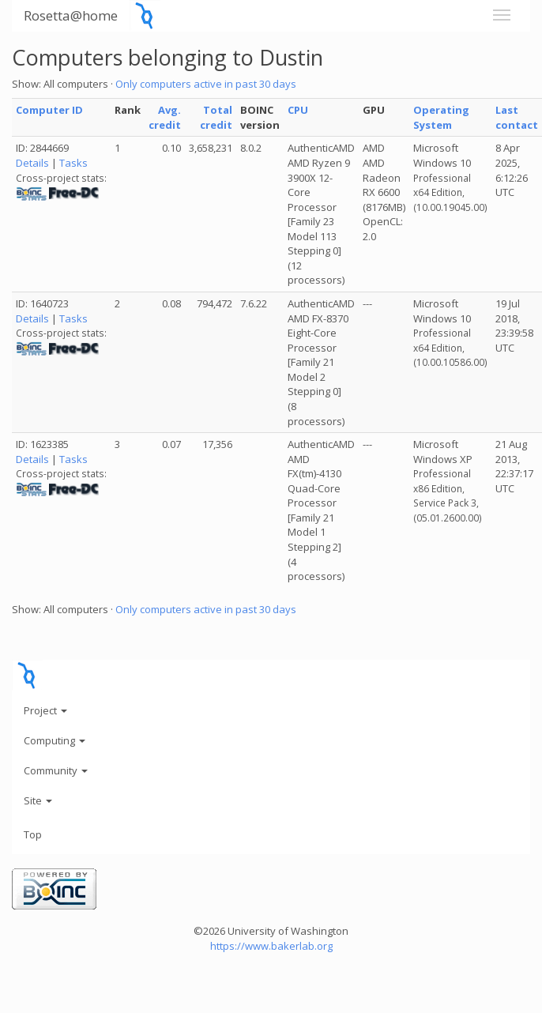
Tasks (73, 163)
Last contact (516, 117)
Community (56, 770)
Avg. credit (165, 117)
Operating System (441, 117)
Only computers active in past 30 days (205, 84)
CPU (298, 110)
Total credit (216, 117)
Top (33, 834)
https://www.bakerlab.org (271, 946)
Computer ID (49, 110)
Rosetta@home (71, 15)
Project (45, 710)
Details (32, 163)
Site (38, 800)
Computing (54, 740)
